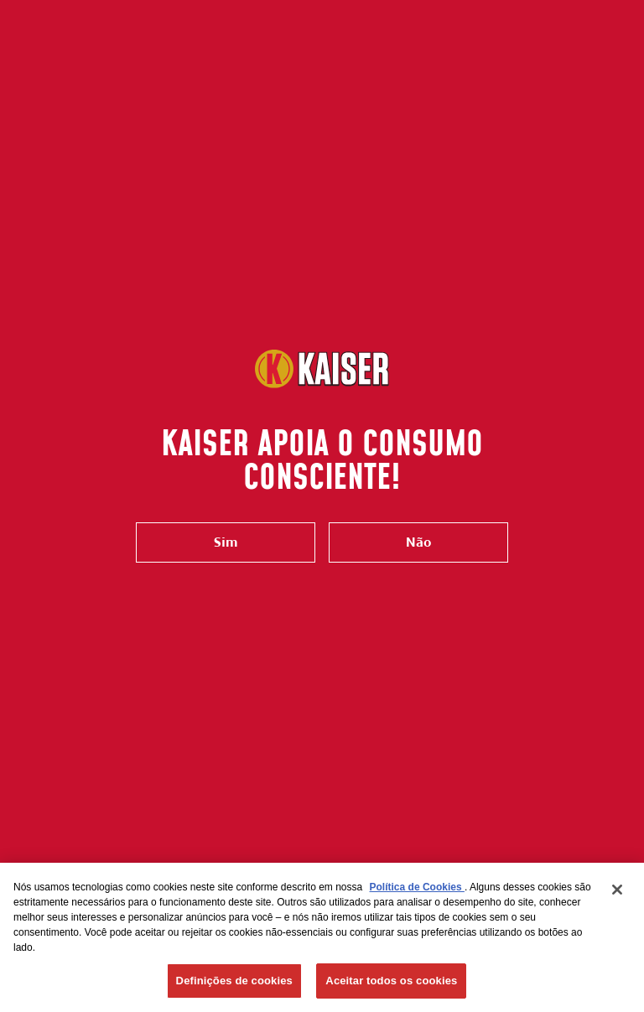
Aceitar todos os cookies (391, 980)
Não (418, 542)
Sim (226, 542)
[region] (322, 937)
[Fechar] (617, 889)
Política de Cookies (417, 887)
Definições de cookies (234, 980)
